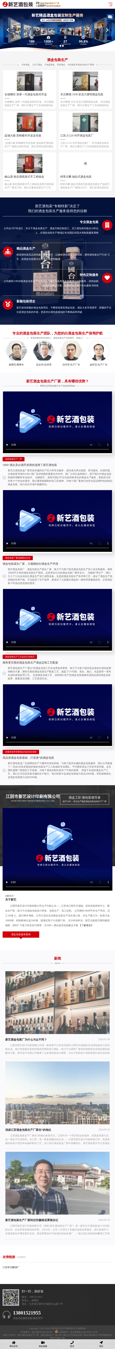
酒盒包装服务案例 (21, 934)
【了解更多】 (86, 925)
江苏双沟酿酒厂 (11, 1267)
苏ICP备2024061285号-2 (43, 1332)
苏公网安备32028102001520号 (83, 1332)
